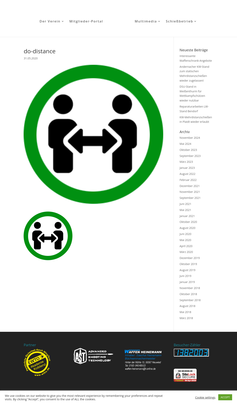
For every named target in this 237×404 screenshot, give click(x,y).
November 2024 (190, 138)
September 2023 (190, 156)
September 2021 (190, 198)
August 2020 (187, 228)
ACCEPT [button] (225, 397)
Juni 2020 (185, 234)
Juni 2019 (185, 276)
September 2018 (190, 300)
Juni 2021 (185, 204)
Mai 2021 (185, 210)
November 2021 (190, 192)
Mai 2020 (185, 240)
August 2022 (187, 174)
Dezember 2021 (190, 186)
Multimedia (146, 21)
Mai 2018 (185, 312)
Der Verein (50, 21)
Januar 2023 (187, 168)
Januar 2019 (187, 282)
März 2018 (186, 318)
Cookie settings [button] (205, 397)
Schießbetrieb (179, 21)
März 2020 (186, 252)
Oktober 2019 (188, 264)
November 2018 (190, 288)
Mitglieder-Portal (86, 21)
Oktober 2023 (188, 150)
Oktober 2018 (188, 294)
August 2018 (187, 306)
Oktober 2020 (188, 222)
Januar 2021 (187, 216)
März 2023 (186, 162)
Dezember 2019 (190, 258)
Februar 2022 (188, 180)
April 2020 (186, 246)
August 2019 (187, 270)
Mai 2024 (185, 144)
